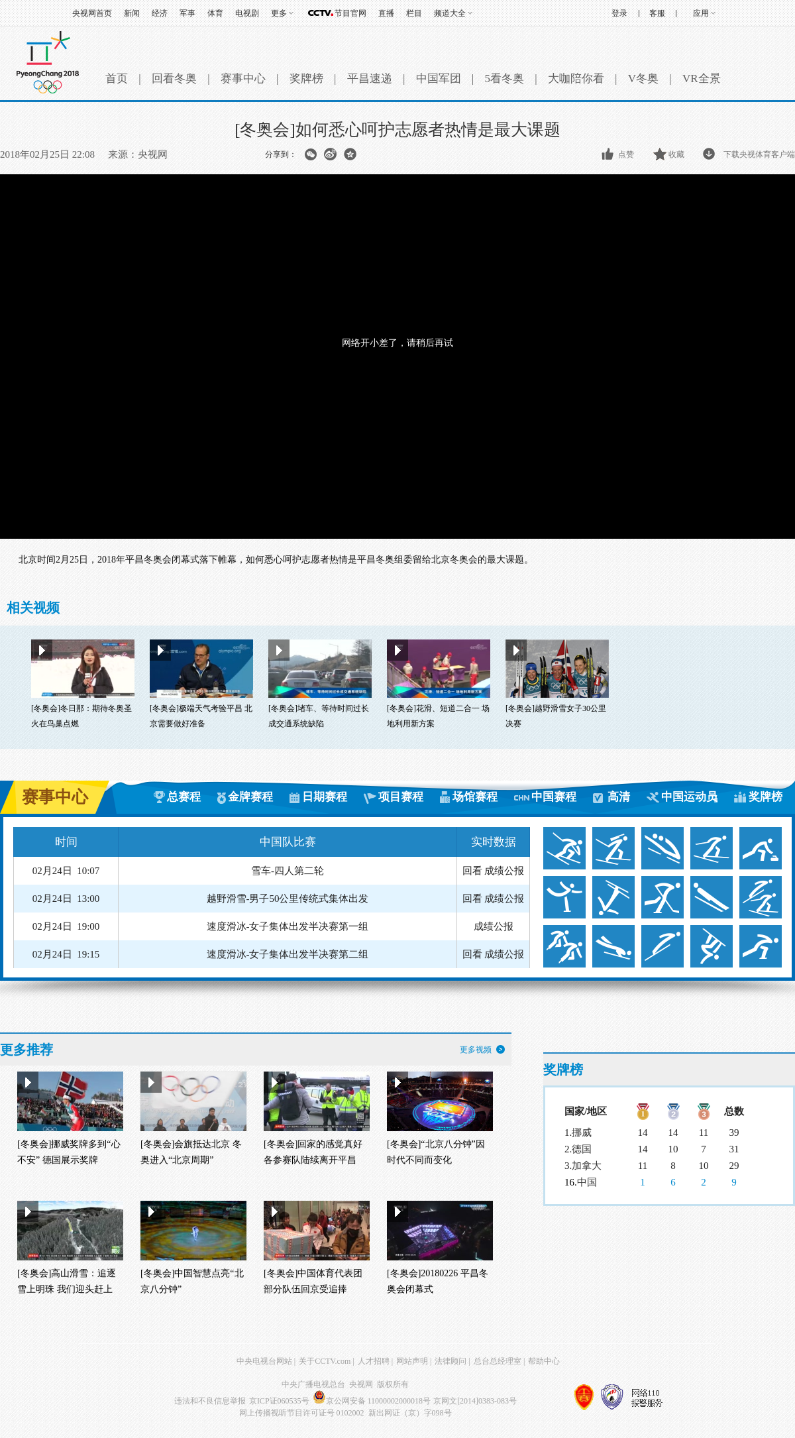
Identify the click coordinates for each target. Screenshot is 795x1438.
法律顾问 (450, 1361)
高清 (619, 797)
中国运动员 (689, 797)
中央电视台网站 (264, 1361)
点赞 (626, 154)
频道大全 (450, 13)
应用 (701, 13)
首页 (116, 78)
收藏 (676, 154)
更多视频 (476, 1049)
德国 (582, 1149)
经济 (160, 13)
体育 (215, 13)
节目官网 (350, 13)
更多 (279, 13)
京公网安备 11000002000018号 (372, 1401)
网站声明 (412, 1361)
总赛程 (184, 797)
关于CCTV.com (324, 1361)
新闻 (132, 13)
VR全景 (701, 78)
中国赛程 (553, 797)
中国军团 (438, 78)
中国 (587, 1182)
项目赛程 (400, 797)
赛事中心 (243, 78)
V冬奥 (643, 78)
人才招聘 (374, 1361)
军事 (187, 13)
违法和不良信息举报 (210, 1401)
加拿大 (587, 1165)
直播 (386, 13)
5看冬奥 (504, 78)
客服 (657, 13)
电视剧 (247, 13)
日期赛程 (324, 797)
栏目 (414, 13)
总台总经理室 (497, 1361)
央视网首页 (92, 13)
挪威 (582, 1132)
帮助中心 (544, 1361)
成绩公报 (504, 870)
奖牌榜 (306, 78)
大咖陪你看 (576, 78)
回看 (472, 870)
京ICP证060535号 (279, 1401)
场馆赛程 (475, 797)
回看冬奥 (174, 78)
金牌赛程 (250, 797)
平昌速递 (369, 78)
